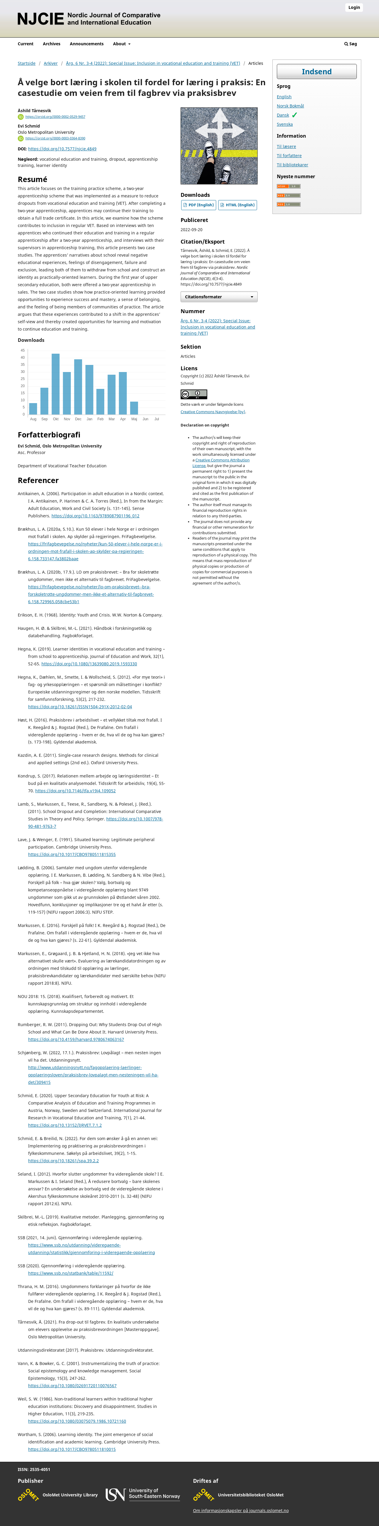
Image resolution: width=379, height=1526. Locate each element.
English (284, 96)
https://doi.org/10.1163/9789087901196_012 (95, 516)
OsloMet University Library (70, 1495)
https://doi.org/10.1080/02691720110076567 (72, 1385)
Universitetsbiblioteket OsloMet (251, 1495)
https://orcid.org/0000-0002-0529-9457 (55, 117)
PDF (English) (201, 204)
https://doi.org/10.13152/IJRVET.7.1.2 (65, 1125)
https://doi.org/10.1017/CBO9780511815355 (72, 854)
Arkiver (51, 63)
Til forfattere (289, 155)
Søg (350, 43)
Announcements (87, 43)
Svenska (285, 124)
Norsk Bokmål (290, 106)
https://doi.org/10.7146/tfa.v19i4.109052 (75, 790)
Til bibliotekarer (292, 165)
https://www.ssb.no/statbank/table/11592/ (70, 1273)
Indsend (317, 71)
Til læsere (286, 146)
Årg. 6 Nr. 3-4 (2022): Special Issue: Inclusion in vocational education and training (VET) (153, 63)
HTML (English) (240, 204)
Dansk (283, 115)
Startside (27, 63)
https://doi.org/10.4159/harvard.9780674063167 (76, 1039)
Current (25, 43)
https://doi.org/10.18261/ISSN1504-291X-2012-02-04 (80, 706)
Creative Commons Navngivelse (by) (213, 411)
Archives (51, 43)
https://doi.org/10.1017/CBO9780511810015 (72, 1449)
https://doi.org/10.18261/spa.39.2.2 (63, 1160)
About (120, 43)
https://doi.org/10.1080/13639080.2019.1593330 (89, 664)
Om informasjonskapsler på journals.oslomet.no (241, 1510)
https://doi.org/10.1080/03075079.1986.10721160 (77, 1421)
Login (354, 7)
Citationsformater (203, 297)
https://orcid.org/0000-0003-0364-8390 (55, 138)
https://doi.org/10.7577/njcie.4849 (62, 149)
